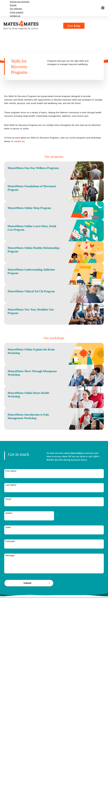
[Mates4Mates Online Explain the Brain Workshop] (54, 405)
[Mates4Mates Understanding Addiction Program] (54, 305)
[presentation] (25, 667)
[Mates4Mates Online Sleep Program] (54, 225)
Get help (78, 8)
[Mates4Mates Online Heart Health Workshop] (54, 460)
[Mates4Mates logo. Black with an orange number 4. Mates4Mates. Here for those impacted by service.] (35, 8)
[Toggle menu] (102, 8)
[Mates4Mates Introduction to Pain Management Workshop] (54, 487)
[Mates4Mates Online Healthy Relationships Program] (54, 278)
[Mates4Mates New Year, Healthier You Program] (54, 360)
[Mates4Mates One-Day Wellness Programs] (54, 172)
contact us (32, 141)
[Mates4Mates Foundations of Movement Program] (54, 199)
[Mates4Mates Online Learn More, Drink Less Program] (54, 251)
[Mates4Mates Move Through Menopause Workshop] (54, 433)
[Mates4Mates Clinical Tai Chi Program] (54, 333)
